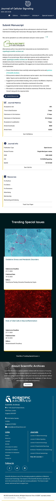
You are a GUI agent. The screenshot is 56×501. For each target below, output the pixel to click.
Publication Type (28, 148)
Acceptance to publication (28, 122)
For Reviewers (8, 188)
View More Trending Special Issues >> (28, 356)
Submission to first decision (28, 114)
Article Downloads (28, 126)
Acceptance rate (28, 107)
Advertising (7, 192)
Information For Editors (11, 449)
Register (7, 455)
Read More (28, 384)
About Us (7, 438)
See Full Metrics (28, 134)
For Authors (7, 181)
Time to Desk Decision (28, 111)
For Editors (7, 184)
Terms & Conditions (9, 498)
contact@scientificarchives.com (16, 427)
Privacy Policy (22, 498)
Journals (7, 441)
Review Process (28, 151)
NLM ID (28, 163)
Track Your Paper (28, 204)
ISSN (28, 155)
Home (6, 435)
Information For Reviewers (12, 452)
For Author (25, 15)
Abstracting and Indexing (11, 200)
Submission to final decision (28, 118)
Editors (15, 15)
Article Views (28, 130)
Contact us (8, 458)
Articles (35, 15)
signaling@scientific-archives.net (13, 51)
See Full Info (28, 167)
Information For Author (11, 447)
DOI (28, 159)
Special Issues (48, 15)
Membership (7, 196)
